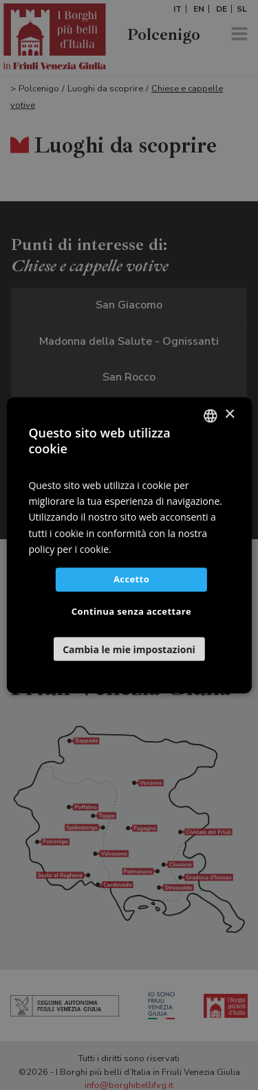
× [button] (229, 414)
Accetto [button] (131, 579)
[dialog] (129, 545)
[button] (128, 649)
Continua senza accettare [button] (131, 611)
